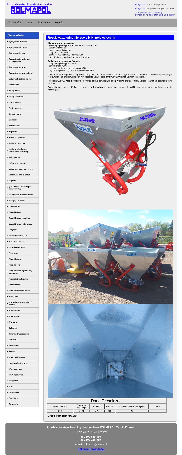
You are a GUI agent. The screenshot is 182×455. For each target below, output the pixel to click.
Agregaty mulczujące (18, 47)
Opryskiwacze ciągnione (19, 218)
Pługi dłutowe (15, 259)
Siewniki (13, 340)
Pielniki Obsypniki (17, 247)
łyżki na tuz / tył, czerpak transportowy (20, 187)
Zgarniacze (14, 398)
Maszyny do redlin (17, 200)
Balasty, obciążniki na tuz (20, 79)
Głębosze (13, 120)
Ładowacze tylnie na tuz (19, 175)
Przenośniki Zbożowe (18, 279)
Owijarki (13, 230)
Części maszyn (15, 108)
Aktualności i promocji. (156, 4)
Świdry (12, 351)
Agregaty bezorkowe (18, 41)
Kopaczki (13, 131)
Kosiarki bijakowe (17, 137)
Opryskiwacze (15, 212)
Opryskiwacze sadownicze (20, 224)
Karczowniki (14, 125)
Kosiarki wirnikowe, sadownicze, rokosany (18, 150)
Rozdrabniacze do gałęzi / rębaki (20, 303)
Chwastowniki (15, 102)
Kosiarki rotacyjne (17, 143)
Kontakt (59, 22)
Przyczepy (13, 296)
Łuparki (12, 180)
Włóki (11, 386)
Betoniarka (14, 85)
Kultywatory (14, 157)
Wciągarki (13, 380)
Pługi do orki (14, 265)
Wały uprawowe (16, 375)
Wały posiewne (15, 369)
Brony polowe (15, 90)
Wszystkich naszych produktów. (160, 8)
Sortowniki (14, 345)
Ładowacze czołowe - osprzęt (21, 169)
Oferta (29, 22)
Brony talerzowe (16, 96)
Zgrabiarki (13, 404)
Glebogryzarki (15, 114)
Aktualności (14, 22)
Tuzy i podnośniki (17, 357)
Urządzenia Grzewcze (18, 363)
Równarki (13, 322)
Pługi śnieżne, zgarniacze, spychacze (20, 272)
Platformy (13, 253)
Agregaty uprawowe (18, 67)
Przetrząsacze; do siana (19, 290)
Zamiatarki (14, 392)
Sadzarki (13, 328)
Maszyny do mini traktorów (21, 194)
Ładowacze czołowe (17, 163)
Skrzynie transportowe (19, 334)
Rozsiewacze (14, 310)
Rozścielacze (14, 316)
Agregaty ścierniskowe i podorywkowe (19, 60)
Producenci (44, 22)
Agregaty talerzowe (17, 53)
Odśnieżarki (14, 206)
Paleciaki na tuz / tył (18, 235)
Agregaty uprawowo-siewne (21, 73)
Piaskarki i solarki (17, 241)
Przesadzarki (15, 285)
